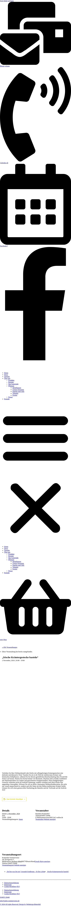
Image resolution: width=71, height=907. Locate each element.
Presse (10, 397)
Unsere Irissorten (18, 390)
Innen (21, 819)
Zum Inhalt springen (7, 1)
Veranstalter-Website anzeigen (46, 819)
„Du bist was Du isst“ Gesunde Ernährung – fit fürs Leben (25, 871)
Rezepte (11, 382)
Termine (7, 376)
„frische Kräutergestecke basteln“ (58, 871)
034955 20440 (5, 897)
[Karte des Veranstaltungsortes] (35, 842)
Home (6, 373)
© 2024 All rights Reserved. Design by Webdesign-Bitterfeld (20, 904)
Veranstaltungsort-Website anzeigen (14, 865)
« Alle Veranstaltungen (9, 647)
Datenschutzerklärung (11, 883)
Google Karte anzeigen (42, 861)
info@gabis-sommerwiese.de (9, 901)
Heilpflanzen (16, 388)
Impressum (8, 885)
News (6, 375)
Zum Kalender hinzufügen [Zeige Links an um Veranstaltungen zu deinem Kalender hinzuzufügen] (14, 799)
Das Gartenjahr (13, 384)
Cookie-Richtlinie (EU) (12, 886)
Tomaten (15, 393)
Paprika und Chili (18, 391)
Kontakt (7, 399)
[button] (35, 473)
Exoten (14, 395)
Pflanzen (11, 386)
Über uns (7, 378)
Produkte (11, 380)
